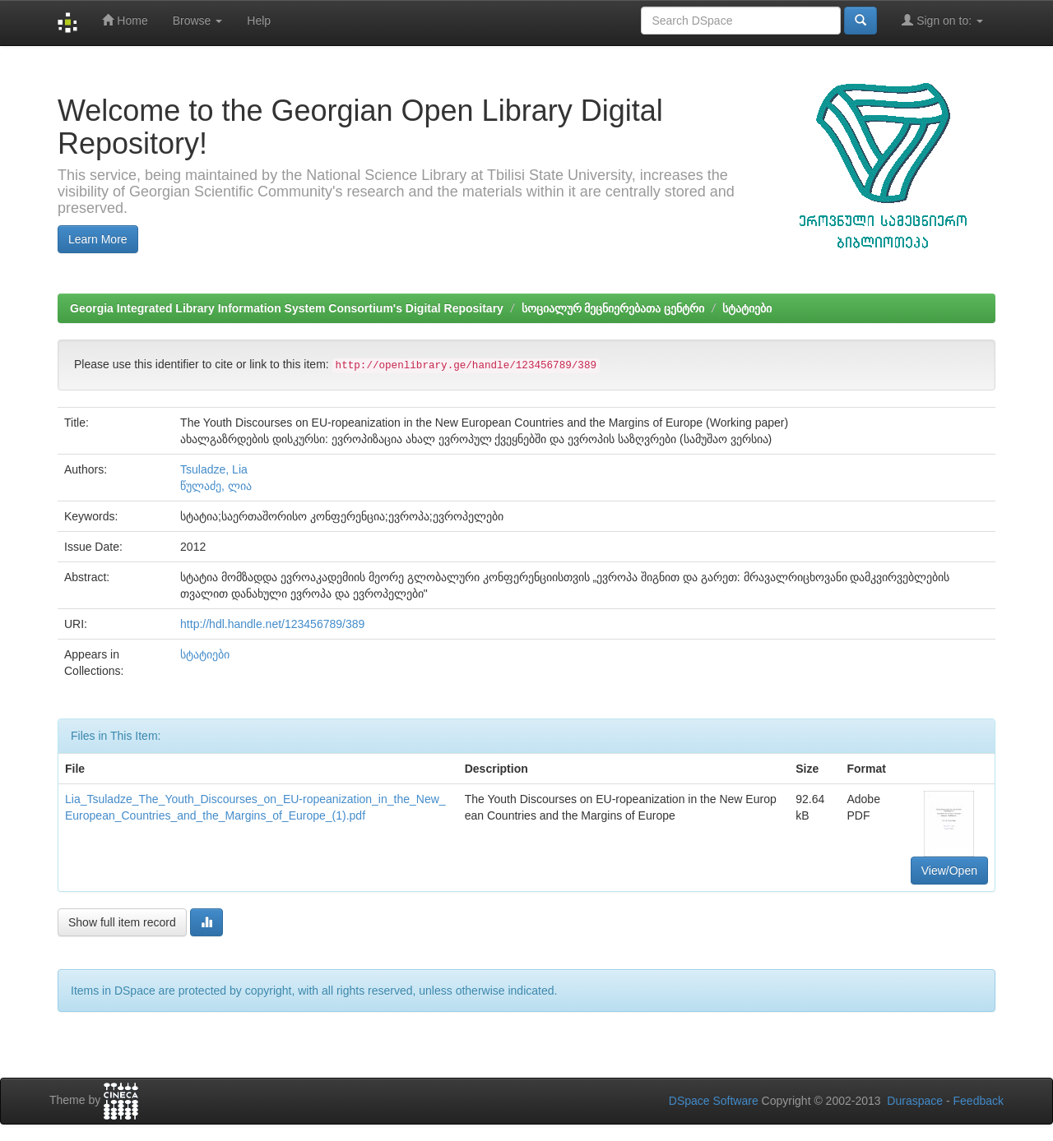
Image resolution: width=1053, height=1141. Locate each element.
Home (124, 20)
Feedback (978, 1100)
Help (259, 20)
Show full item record (122, 922)
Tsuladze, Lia (214, 469)
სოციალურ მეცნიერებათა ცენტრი (613, 308)
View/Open (949, 870)
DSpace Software (713, 1100)
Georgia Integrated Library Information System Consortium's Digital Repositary (286, 308)
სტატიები (747, 308)
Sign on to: (942, 20)
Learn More (98, 239)
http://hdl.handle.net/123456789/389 (272, 624)
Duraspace (915, 1100)
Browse (198, 20)
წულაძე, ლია (216, 485)
